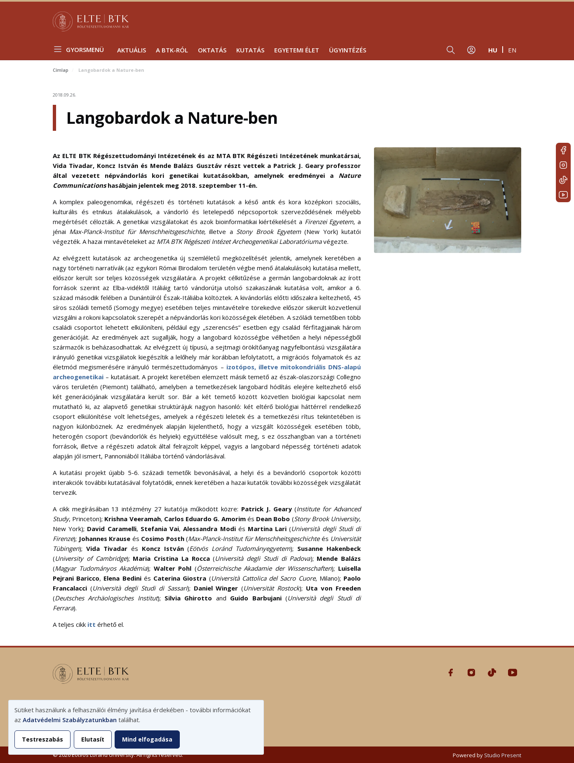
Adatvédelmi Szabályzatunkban (70, 720)
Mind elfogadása (147, 739)
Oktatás (212, 50)
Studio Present (502, 755)
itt (91, 624)
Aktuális (131, 50)
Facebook (563, 150)
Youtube (563, 194)
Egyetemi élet (296, 50)
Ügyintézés (347, 50)
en (512, 50)
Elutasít (92, 739)
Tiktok (563, 179)
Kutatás (250, 50)
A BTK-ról (172, 50)
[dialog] (136, 727)
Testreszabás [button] (42, 739)
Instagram (563, 165)
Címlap (60, 70)
